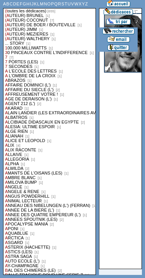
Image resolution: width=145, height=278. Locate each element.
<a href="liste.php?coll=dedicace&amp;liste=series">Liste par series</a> (49, 137)
